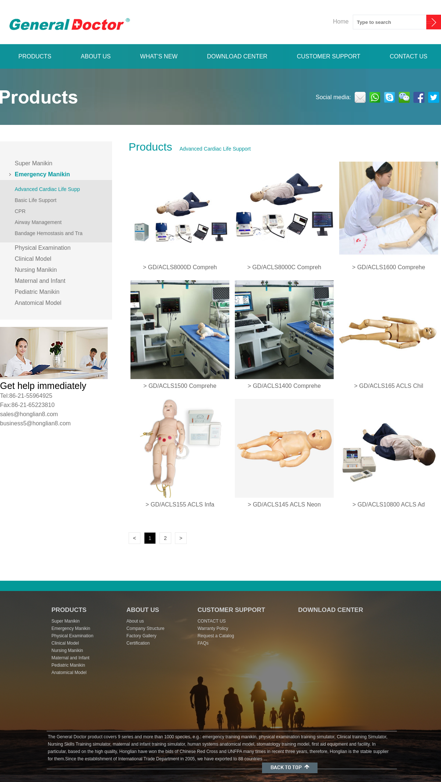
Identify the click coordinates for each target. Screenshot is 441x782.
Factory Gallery (141, 635)
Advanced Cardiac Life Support (215, 149)
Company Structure (145, 628)
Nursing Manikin (36, 270)
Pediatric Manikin (37, 292)
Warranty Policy (212, 628)
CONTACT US (408, 56)
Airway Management (38, 222)
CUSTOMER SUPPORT (329, 56)
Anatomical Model (38, 303)
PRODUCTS (34, 56)
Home (341, 21)
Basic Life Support (36, 200)
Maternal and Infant (40, 281)
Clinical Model (33, 259)
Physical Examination (43, 248)
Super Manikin (33, 163)
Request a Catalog (215, 635)
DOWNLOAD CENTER (237, 56)
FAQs (202, 643)
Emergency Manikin (42, 174)
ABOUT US (96, 56)
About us (135, 621)
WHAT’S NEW (159, 56)
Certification (138, 643)
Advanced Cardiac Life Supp (47, 189)
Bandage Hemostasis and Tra (48, 233)
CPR (20, 211)
